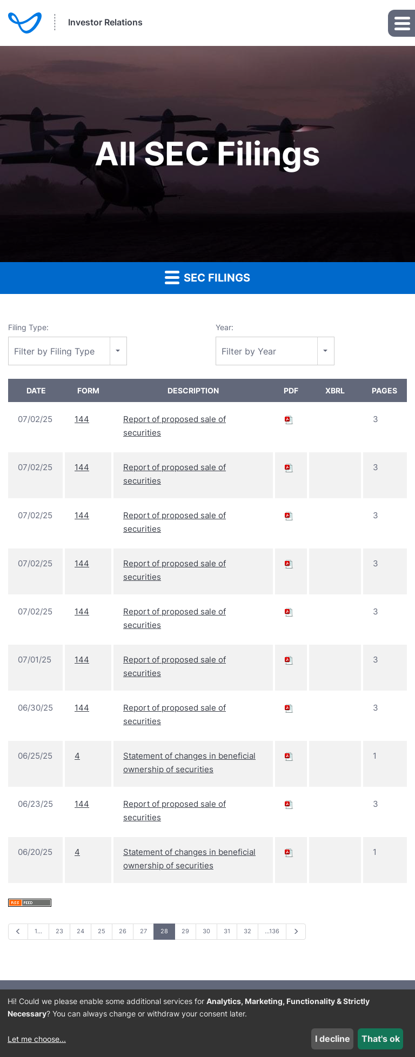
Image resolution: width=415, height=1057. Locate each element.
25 (101, 931)
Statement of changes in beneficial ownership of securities (189, 762)
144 (82, 419)
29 (185, 931)
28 (164, 931)
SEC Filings (207, 277)
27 (143, 931)
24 (80, 931)
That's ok (381, 1038)
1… (38, 931)
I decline (332, 1038)
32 (247, 931)
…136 (272, 931)
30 (206, 931)
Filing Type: (28, 327)
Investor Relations (105, 22)
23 (59, 931)
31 (227, 931)
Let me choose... (37, 1038)
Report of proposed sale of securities (174, 426)
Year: (224, 327)
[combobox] (67, 351)
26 (122, 931)
